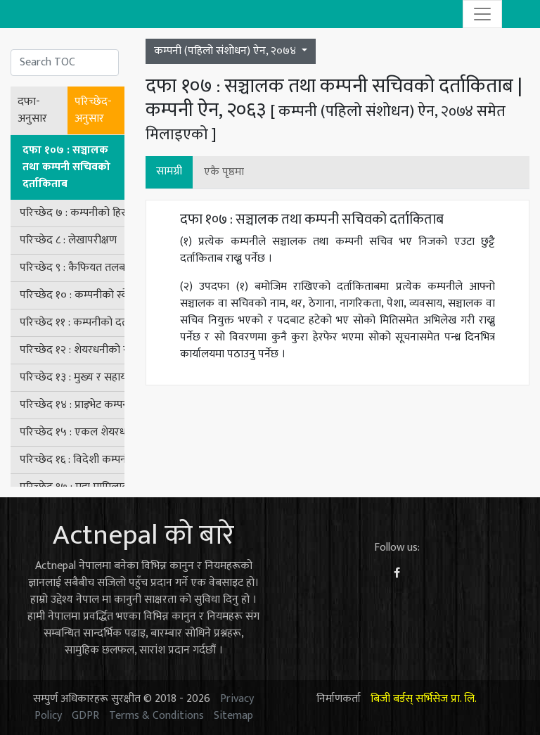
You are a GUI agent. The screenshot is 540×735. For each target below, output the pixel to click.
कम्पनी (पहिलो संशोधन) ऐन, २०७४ (226, 50)
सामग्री (169, 171)
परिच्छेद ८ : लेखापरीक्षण (68, 240)
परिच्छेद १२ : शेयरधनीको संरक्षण (72, 349)
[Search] (65, 62)
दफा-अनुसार (32, 110)
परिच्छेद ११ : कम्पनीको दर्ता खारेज (72, 322)
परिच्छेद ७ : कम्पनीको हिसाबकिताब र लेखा (72, 212)
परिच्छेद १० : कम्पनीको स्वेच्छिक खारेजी (72, 295)
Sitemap (233, 715)
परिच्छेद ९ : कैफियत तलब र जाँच (72, 267)
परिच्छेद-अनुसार (93, 110)
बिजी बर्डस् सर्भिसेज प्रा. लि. (424, 698)
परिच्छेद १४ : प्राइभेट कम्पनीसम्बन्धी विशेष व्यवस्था (72, 404)
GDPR (85, 715)
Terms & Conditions (156, 715)
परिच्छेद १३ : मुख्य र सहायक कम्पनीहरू (72, 377)
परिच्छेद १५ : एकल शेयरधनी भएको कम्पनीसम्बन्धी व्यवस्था (72, 432)
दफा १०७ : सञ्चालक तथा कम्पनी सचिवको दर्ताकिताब (66, 167)
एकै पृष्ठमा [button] (224, 171)
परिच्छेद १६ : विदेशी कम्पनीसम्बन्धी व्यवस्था (72, 459)
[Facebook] (397, 573)
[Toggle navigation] (482, 14)
